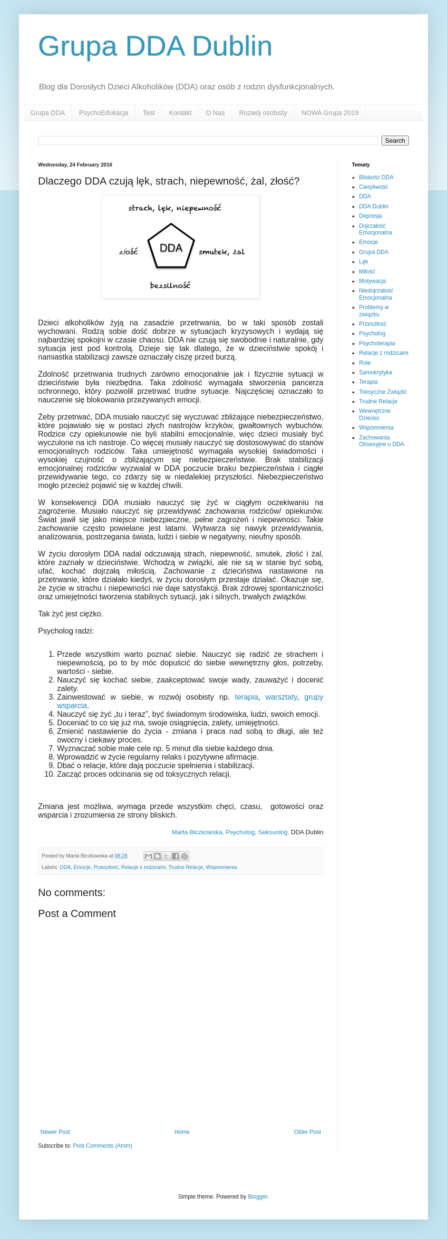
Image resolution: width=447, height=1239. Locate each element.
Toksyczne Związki (382, 392)
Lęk (363, 261)
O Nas (215, 113)
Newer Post (55, 1132)
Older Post (307, 1132)
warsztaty (281, 697)
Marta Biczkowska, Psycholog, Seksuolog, (230, 832)
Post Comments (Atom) (102, 1145)
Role (365, 363)
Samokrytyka (375, 372)
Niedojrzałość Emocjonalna (376, 294)
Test (149, 113)
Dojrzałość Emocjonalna (375, 229)
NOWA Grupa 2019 (330, 113)
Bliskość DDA (376, 177)
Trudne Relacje (185, 867)
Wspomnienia (221, 867)
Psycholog (372, 333)
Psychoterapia (377, 343)
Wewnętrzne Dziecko (374, 414)
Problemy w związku (374, 310)
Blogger (257, 1196)
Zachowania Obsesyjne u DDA (381, 441)
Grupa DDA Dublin (155, 46)
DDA (65, 867)
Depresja (370, 216)
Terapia (368, 382)
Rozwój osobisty (263, 113)
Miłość (367, 271)
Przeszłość (106, 867)
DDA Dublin (374, 206)
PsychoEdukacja (103, 113)
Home (182, 1132)
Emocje (82, 867)
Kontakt (180, 113)
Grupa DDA (47, 113)
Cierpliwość (373, 187)
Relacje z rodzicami (143, 867)
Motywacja (372, 281)
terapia (246, 697)
